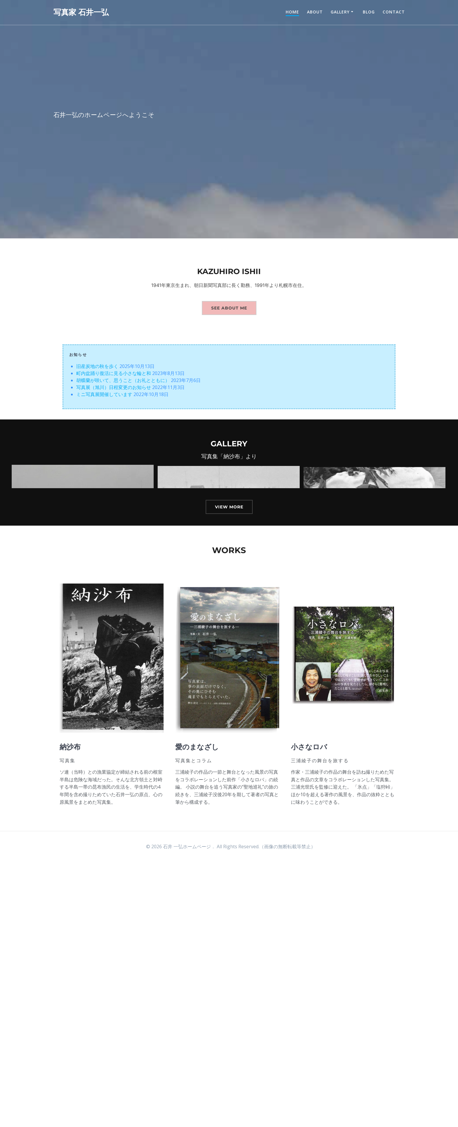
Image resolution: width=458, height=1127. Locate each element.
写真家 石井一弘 (81, 12)
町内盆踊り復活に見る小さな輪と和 (113, 373)
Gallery (340, 12)
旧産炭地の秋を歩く (97, 366)
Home (292, 12)
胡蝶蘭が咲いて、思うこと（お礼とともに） (123, 380)
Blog (369, 12)
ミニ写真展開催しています (104, 394)
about (315, 12)
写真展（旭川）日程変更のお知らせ (113, 387)
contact (394, 12)
